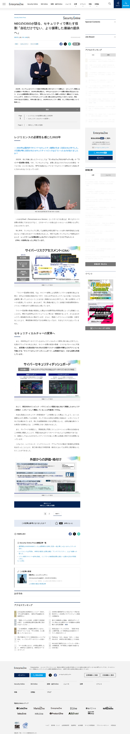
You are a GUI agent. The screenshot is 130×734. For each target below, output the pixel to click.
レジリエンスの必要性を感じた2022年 (40, 115)
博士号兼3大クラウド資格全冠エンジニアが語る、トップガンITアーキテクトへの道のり (31, 676)
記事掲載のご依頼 (92, 712)
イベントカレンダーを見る (100, 328)
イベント (83, 4)
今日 (93, 55)
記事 (75, 4)
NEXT (57, 514)
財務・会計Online (56, 4)
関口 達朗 (25, 37)
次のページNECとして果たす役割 (47, 504)
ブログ (49, 729)
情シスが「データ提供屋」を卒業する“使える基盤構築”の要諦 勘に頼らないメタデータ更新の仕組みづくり (100, 241)
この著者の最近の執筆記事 (37, 620)
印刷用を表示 (19, 570)
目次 (62, 110)
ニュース (68, 4)
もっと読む (20, 597)
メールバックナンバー (100, 147)
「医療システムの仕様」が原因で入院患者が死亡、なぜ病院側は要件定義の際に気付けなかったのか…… (30, 659)
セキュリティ (24, 44)
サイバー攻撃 (34, 44)
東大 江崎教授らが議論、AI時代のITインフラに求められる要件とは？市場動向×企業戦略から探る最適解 (66, 659)
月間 (108, 55)
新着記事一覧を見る (100, 264)
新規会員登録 (100, 153)
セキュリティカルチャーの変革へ (39, 118)
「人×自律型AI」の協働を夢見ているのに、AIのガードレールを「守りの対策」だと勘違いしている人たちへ (31, 667)
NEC (16, 44)
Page (20, 125)
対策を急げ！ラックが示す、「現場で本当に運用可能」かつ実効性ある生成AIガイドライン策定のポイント (65, 667)
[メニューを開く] (4, 4)
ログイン (100, 158)
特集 (90, 4)
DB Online (44, 4)
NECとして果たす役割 (35, 125)
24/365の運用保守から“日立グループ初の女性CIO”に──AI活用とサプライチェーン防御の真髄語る (66, 650)
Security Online (32, 4)
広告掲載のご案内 (108, 712)
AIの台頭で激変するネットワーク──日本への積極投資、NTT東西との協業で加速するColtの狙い (66, 682)
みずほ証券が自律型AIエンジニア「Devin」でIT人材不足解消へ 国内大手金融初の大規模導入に (31, 650)
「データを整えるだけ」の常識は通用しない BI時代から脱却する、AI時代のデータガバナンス (30, 684)
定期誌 (97, 4)
